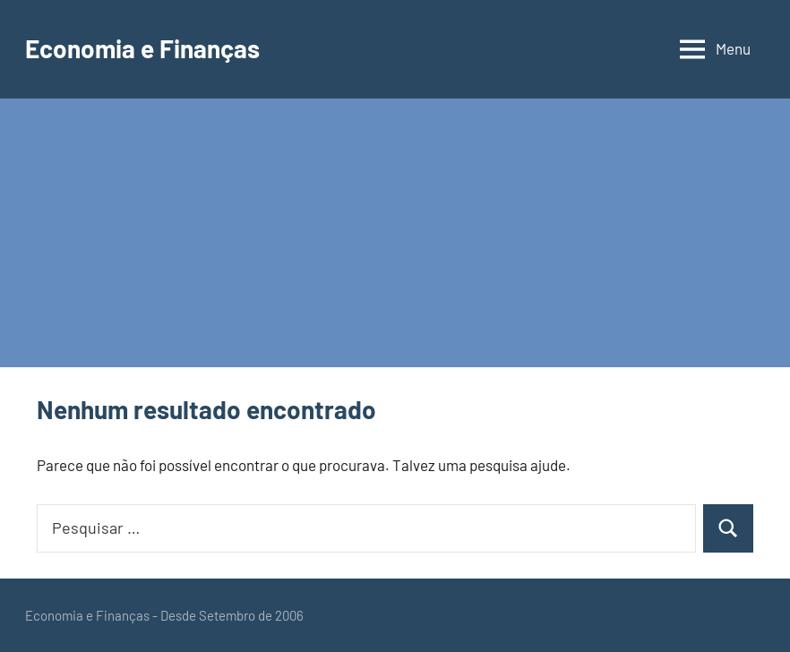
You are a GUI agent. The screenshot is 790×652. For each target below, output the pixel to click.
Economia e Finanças (142, 48)
